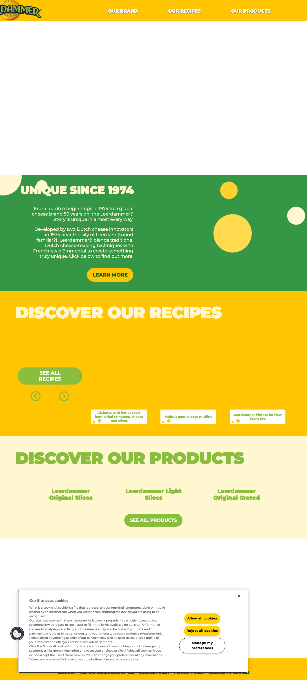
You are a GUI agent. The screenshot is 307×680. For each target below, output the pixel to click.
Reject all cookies (202, 631)
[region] (133, 631)
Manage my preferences (202, 645)
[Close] (239, 596)
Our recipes (184, 11)
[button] (17, 633)
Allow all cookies (202, 618)
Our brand (123, 11)
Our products (250, 11)
